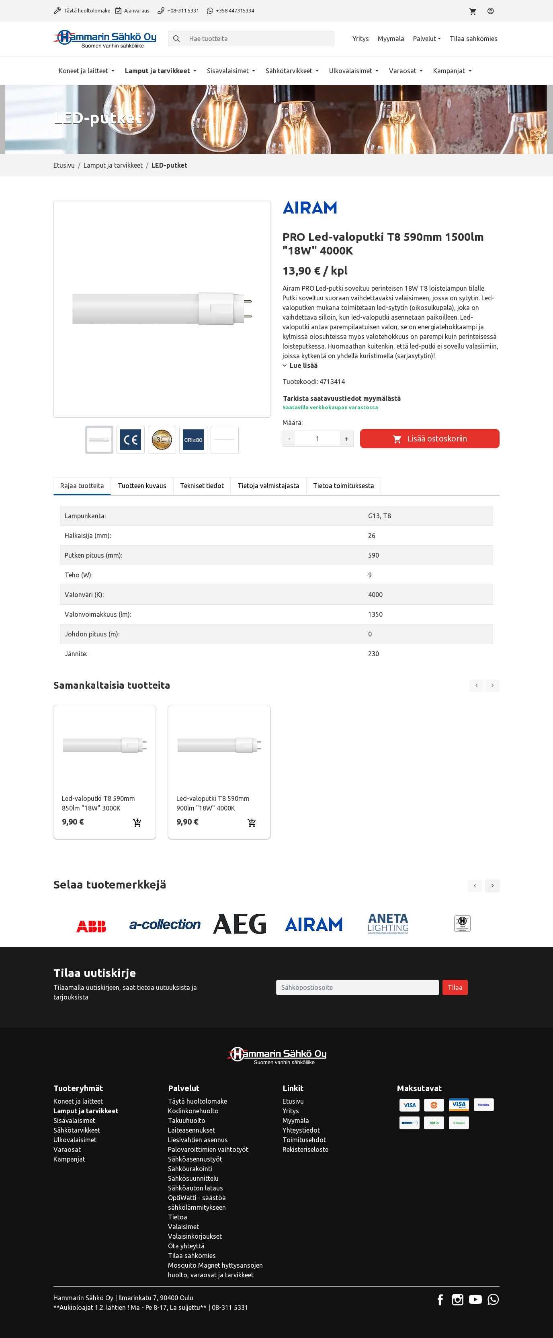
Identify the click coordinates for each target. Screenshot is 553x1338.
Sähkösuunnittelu (193, 1178)
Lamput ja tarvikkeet (158, 70)
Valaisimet (183, 1226)
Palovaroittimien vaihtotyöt (208, 1149)
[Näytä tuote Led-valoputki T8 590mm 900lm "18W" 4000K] (219, 745)
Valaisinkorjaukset (195, 1236)
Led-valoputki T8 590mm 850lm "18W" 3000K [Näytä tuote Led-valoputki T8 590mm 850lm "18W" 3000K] (98, 803)
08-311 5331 (230, 1307)
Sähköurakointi (190, 1168)
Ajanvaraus (132, 10)
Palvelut (424, 38)
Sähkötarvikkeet (290, 70)
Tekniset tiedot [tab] (202, 485)
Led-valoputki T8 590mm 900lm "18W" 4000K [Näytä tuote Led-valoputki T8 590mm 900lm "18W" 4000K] (213, 803)
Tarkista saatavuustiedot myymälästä (342, 398)
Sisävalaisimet (228, 70)
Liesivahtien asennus (198, 1139)
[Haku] (176, 38)
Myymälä (391, 38)
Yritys (360, 38)
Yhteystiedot (301, 1130)
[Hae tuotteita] (259, 38)
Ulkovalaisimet (351, 70)
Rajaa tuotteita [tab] (82, 485)
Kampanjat (450, 70)
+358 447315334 (230, 10)
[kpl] (317, 438)
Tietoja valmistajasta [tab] (268, 485)
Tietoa (177, 1217)
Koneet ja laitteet (84, 70)
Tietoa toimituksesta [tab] (343, 485)
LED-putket (169, 165)
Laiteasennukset (191, 1130)
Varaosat (403, 70)
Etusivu (64, 165)
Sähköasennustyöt (195, 1159)
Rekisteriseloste (305, 1149)
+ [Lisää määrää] (346, 438)
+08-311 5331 (178, 10)
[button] (492, 886)
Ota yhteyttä (186, 1246)
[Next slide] (492, 685)
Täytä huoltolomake (82, 10)
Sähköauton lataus (195, 1188)
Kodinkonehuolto (193, 1110)
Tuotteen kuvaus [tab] (142, 485)
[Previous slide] (476, 685)
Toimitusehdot (304, 1139)
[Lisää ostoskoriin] (430, 438)
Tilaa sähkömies (474, 38)
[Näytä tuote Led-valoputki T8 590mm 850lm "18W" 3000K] (104, 745)
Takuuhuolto (186, 1120)
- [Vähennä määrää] (289, 438)
